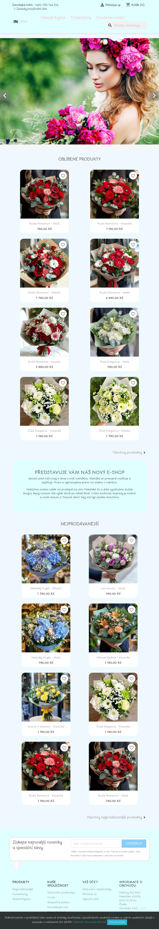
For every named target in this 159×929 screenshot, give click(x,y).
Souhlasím (117, 922)
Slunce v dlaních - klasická (46, 726)
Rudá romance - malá (44, 223)
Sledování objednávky (96, 889)
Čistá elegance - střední (115, 430)
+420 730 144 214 (46, 5)
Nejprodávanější (22, 889)
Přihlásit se (89, 894)
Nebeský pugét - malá (45, 657)
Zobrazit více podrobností (89, 922)
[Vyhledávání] (126, 25)
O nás (51, 897)
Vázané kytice (53, 17)
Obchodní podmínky (60, 892)
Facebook (16, 865)
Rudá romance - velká (115, 292)
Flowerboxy (80, 17)
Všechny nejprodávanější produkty (117, 817)
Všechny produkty (129, 452)
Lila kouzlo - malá (113, 588)
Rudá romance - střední (44, 292)
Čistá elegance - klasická (44, 430)
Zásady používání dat (31, 9)
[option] (79, 91)
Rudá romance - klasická (114, 223)
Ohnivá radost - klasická (113, 657)
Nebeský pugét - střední (46, 588)
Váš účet (90, 882)
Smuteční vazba (110, 17)
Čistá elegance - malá (114, 361)
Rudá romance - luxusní (44, 361)
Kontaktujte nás (57, 907)
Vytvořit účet (90, 899)
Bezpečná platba (58, 902)
